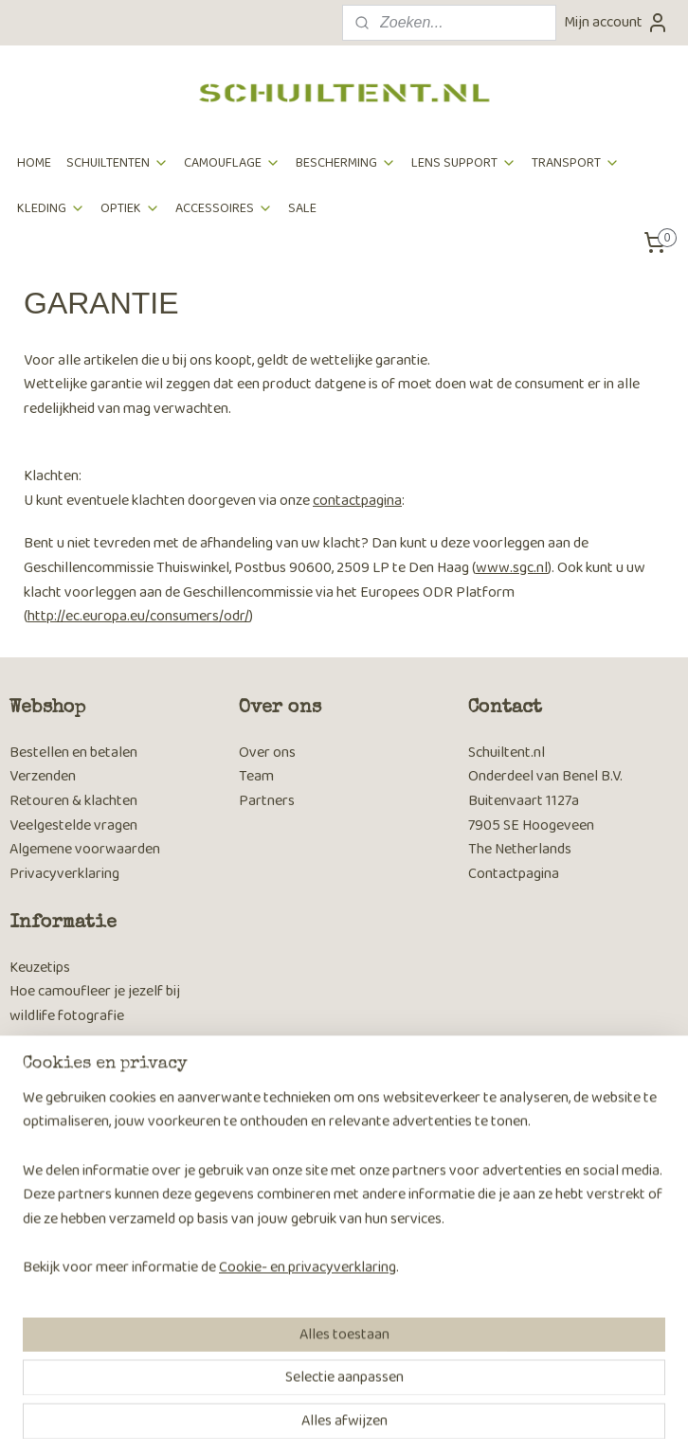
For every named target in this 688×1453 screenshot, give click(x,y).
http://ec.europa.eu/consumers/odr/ (138, 616)
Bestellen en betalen (73, 752)
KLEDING (51, 208)
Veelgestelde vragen (73, 825)
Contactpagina (513, 874)
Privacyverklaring (64, 874)
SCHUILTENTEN (117, 162)
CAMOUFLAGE (232, 162)
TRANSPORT (576, 162)
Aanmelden (60, 1324)
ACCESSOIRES (224, 208)
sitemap (283, 1417)
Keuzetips (39, 967)
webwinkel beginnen (376, 1417)
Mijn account (616, 22)
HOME (34, 162)
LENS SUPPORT (463, 162)
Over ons (267, 752)
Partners (267, 801)
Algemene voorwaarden (84, 849)
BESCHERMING (346, 162)
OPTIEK (130, 208)
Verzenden (42, 776)
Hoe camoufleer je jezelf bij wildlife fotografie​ (94, 1003)
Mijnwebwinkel (519, 1417)
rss (314, 1417)
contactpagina (357, 500)
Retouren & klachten (73, 801)
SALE (302, 208)
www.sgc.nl (512, 568)
